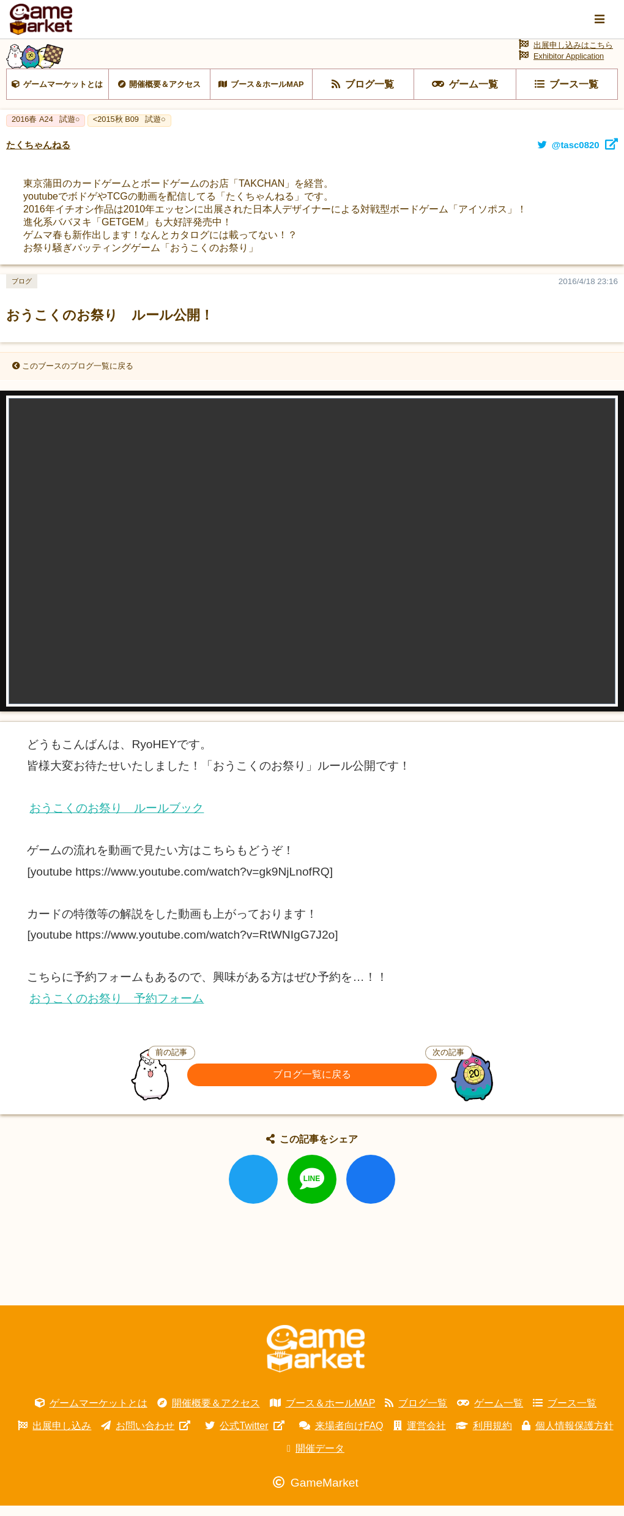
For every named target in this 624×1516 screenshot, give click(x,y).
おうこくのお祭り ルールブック (116, 818)
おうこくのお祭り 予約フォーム (116, 1008)
